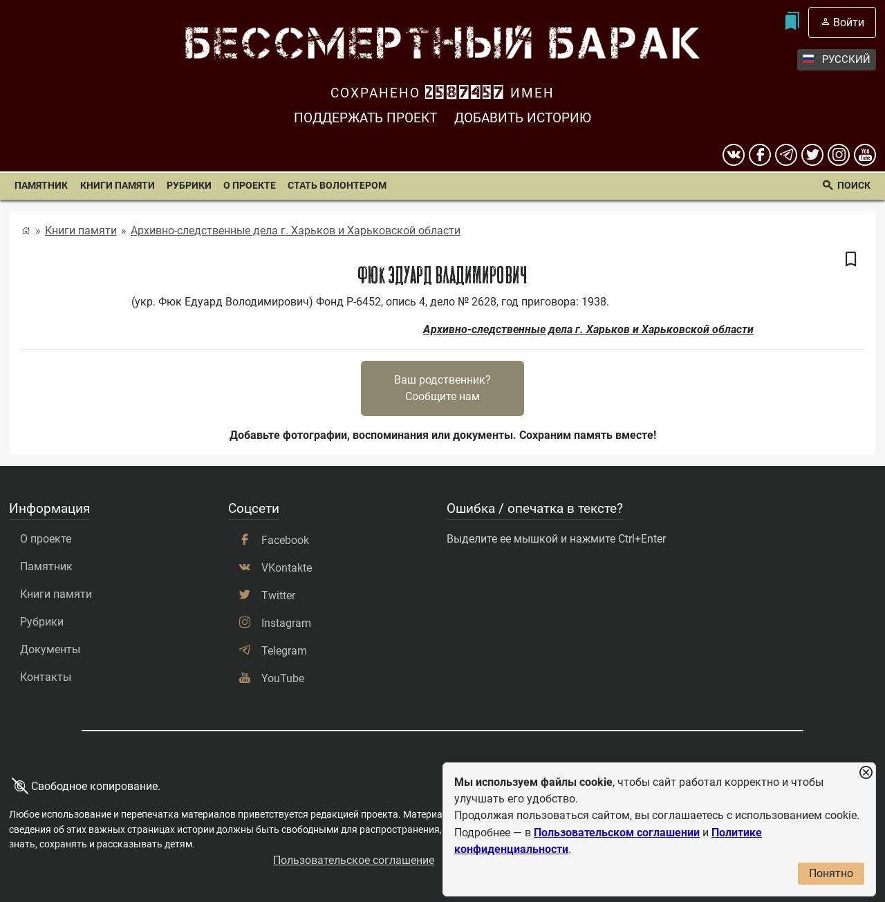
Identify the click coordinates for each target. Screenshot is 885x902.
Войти (848, 22)
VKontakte (286, 567)
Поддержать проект (365, 118)
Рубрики (189, 185)
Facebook (285, 540)
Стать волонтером (337, 185)
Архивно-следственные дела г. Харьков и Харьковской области (295, 230)
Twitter (278, 595)
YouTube (282, 678)
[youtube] (865, 155)
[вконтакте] (734, 155)
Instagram (286, 623)
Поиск (853, 185)
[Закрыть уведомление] (865, 773)
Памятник (41, 185)
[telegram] (786, 155)
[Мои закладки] (791, 22)
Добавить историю (522, 118)
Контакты (45, 677)
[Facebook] (760, 155)
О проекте (249, 185)
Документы (50, 649)
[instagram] (839, 155)
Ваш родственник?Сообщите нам (442, 388)
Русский (836, 60)
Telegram (284, 650)
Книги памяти (117, 185)
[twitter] (812, 155)
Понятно (831, 873)
